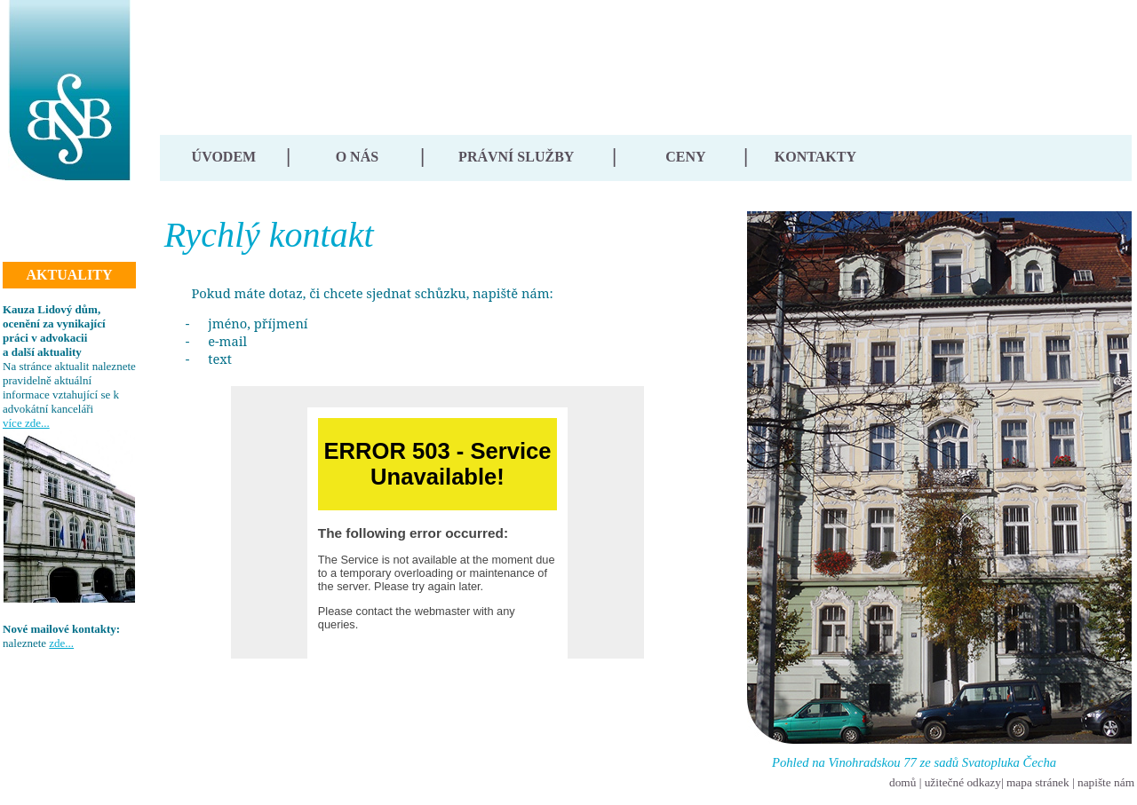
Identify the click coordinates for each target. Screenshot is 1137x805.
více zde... (26, 423)
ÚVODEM (224, 156)
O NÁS (357, 156)
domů (902, 782)
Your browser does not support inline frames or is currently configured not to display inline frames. (437, 522)
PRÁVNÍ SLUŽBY (516, 156)
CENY (685, 156)
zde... (61, 643)
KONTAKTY (815, 156)
